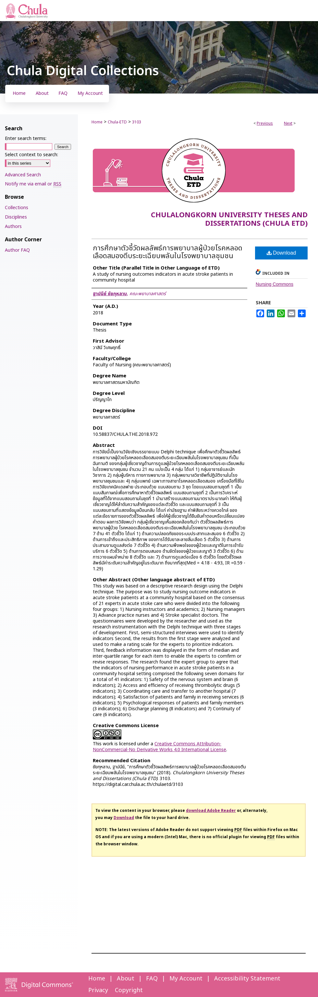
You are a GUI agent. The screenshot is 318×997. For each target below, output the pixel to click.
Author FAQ (17, 250)
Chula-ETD (117, 122)
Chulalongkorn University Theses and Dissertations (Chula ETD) (229, 219)
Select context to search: (31, 154)
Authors (13, 226)
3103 (136, 122)
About (125, 978)
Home (97, 122)
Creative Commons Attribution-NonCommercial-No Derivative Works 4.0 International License (159, 746)
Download (281, 253)
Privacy (98, 990)
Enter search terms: (25, 138)
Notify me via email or (33, 184)
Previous (265, 123)
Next (288, 123)
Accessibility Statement (247, 978)
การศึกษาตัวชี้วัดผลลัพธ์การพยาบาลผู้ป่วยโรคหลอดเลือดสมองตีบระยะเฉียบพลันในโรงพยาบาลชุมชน (167, 252)
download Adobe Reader (211, 811)
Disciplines (16, 217)
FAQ (152, 978)
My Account (185, 978)
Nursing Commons (274, 284)
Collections (16, 207)
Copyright (129, 990)
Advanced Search (23, 174)
